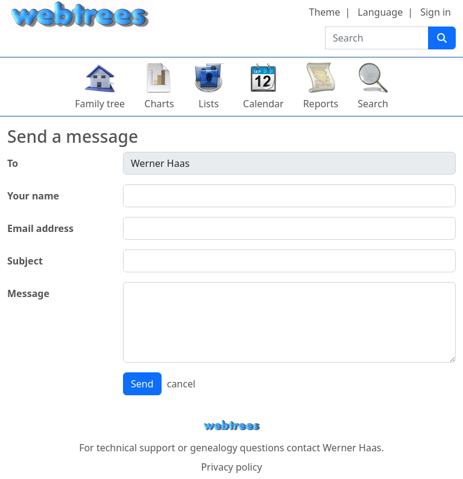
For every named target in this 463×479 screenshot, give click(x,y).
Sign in (435, 12)
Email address (40, 228)
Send (142, 383)
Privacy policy (231, 467)
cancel (181, 383)
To (12, 163)
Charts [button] (159, 103)
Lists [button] (208, 103)
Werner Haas (352, 447)
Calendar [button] (263, 103)
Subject (25, 261)
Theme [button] (325, 12)
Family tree (100, 103)
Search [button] (372, 103)
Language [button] (380, 12)
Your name (33, 195)
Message (28, 293)
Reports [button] (321, 103)
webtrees (231, 425)
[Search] (442, 38)
